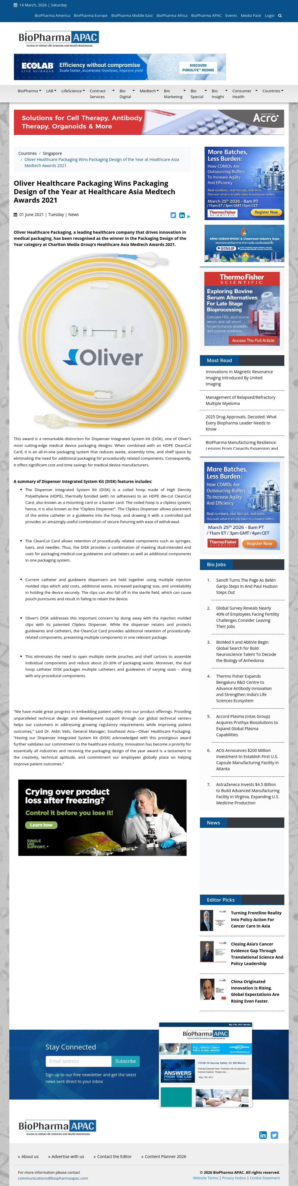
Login (269, 15)
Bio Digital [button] (125, 93)
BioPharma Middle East (132, 15)
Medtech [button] (148, 90)
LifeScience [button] (71, 90)
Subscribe (125, 1061)
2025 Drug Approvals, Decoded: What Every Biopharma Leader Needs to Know (241, 424)
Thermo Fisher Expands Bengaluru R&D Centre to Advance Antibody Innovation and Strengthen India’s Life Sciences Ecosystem (244, 688)
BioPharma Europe (91, 15)
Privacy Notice (234, 1178)
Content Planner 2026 (163, 1156)
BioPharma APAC (206, 15)
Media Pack (251, 15)
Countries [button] (271, 90)
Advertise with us (66, 1156)
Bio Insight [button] (218, 93)
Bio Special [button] (197, 93)
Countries (27, 153)
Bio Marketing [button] (173, 93)
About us (28, 1156)
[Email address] (79, 1061)
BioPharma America (52, 15)
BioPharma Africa (172, 15)
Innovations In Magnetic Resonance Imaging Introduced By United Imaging (239, 379)
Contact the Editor (113, 1156)
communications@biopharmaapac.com (53, 1178)
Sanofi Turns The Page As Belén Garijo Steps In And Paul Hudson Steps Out (247, 586)
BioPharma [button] (28, 90)
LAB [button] (49, 90)
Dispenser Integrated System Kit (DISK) (127, 438)
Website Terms (205, 1178)
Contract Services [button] (98, 93)
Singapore (52, 153)
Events (231, 15)
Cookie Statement (265, 1178)
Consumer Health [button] (242, 93)
